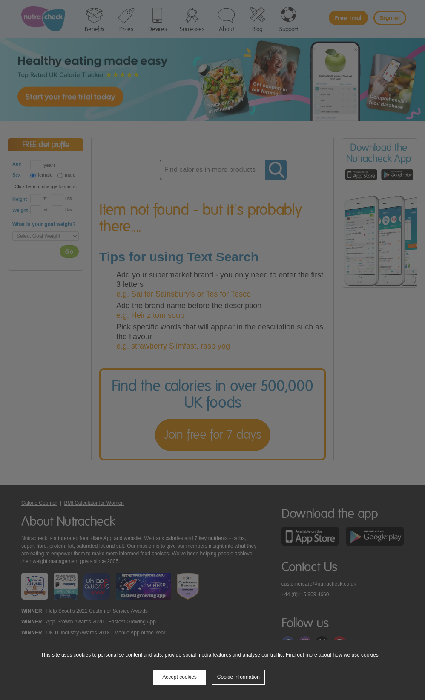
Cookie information (238, 677)
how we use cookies (355, 655)
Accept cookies (179, 677)
